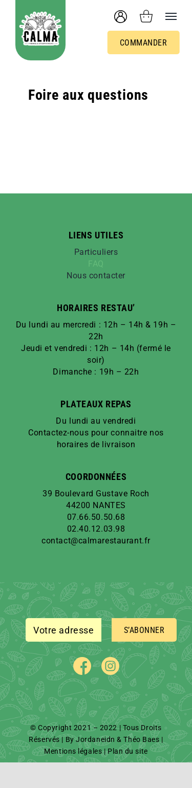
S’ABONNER (144, 630)
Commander (143, 43)
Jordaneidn (95, 739)
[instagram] (110, 666)
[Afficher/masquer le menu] (165, 16)
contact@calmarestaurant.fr (96, 540)
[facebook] (82, 666)
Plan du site (128, 751)
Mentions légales (73, 751)
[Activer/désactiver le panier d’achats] (146, 16)
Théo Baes (141, 739)
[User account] (120, 16)
